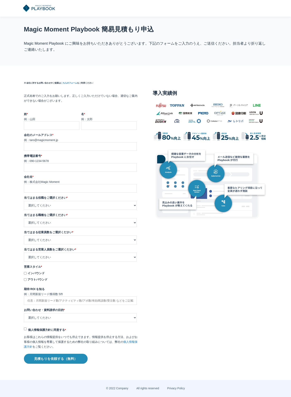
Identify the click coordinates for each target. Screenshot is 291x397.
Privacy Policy (176, 388)
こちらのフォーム (69, 83)
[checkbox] (80, 276)
